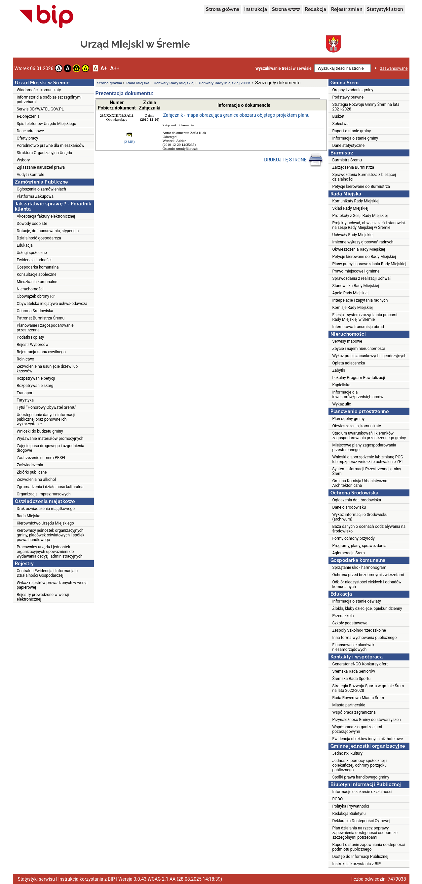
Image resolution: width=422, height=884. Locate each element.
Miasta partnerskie (348, 705)
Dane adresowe (30, 131)
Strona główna (222, 9)
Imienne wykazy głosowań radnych (363, 242)
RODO (337, 799)
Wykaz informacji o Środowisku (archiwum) (360, 517)
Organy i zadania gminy (352, 90)
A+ (103, 68)
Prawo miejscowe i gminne (356, 271)
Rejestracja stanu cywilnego (41, 352)
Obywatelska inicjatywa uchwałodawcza (52, 303)
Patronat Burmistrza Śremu (41, 318)
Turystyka (25, 400)
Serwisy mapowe (347, 341)
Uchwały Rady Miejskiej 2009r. (225, 83)
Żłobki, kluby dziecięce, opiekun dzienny (367, 608)
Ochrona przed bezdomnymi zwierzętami (368, 574)
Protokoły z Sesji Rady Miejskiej (360, 215)
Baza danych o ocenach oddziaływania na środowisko (369, 528)
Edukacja (25, 245)
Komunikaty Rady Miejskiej (356, 201)
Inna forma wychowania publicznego (364, 637)
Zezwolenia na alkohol (36, 479)
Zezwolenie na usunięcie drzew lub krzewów (47, 368)
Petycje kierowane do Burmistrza (361, 186)
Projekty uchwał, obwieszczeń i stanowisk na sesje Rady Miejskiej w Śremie (369, 225)
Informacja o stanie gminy (355, 138)
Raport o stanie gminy (351, 131)
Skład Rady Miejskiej (350, 208)
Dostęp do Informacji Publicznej (360, 856)
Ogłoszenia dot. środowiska (356, 500)
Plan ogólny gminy (348, 418)
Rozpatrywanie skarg (35, 385)
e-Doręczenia (28, 116)
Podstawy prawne (348, 97)
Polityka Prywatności (350, 806)
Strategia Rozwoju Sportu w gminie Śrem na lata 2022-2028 (368, 688)
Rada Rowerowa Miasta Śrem (358, 697)
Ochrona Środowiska (35, 311)
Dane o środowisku (349, 507)
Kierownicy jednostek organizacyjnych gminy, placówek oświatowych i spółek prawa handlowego (51, 535)
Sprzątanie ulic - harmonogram (359, 567)
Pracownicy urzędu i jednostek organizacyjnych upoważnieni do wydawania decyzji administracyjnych (50, 552)
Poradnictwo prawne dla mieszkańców (51, 145)
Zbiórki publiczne (32, 472)
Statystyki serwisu (36, 879)
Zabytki (338, 370)
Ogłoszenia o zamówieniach (41, 189)
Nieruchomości (30, 289)
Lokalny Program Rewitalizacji (358, 377)
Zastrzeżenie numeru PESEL (41, 457)
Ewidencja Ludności (34, 260)
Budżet (338, 116)
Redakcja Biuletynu (349, 813)
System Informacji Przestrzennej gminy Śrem (366, 471)
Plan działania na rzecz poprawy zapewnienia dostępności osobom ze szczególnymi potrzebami (365, 833)
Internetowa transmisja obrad (358, 326)
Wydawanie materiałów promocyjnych (50, 438)
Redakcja (315, 9)
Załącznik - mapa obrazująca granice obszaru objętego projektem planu (236, 115)
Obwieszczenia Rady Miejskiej (358, 249)
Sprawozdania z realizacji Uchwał (361, 278)
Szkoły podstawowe (349, 623)
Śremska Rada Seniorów (353, 671)
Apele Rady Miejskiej (350, 293)
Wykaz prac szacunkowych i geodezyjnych (369, 356)
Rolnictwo (25, 359)
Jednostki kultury (347, 753)
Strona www (286, 9)
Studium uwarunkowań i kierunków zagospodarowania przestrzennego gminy (369, 435)
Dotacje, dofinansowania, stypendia (48, 231)
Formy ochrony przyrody (353, 538)
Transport (25, 393)
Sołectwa (340, 123)
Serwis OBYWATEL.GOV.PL (40, 109)
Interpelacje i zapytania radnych (360, 300)
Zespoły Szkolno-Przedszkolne (359, 630)
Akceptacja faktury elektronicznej (46, 216)
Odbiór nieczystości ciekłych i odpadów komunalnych (367, 584)
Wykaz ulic (341, 404)
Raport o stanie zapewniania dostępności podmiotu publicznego (368, 847)
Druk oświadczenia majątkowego (46, 508)
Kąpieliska (341, 385)
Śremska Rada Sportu (351, 678)
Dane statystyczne (348, 145)
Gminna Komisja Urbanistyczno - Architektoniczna (361, 483)
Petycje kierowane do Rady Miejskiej (364, 256)
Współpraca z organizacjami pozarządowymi (357, 729)
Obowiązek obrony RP (36, 296)
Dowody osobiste (32, 223)
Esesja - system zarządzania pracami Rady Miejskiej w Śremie (365, 317)
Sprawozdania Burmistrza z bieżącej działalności (364, 177)
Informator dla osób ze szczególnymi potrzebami (49, 99)
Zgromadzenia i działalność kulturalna (50, 486)
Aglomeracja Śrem (348, 553)
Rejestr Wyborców (33, 344)
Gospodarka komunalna (38, 267)
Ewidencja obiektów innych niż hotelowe (367, 739)
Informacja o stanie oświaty (356, 601)
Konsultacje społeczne (37, 274)
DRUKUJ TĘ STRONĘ (293, 160)
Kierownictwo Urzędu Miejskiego (45, 523)
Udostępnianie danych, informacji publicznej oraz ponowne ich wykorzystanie (46, 419)
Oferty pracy (27, 138)
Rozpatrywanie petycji (36, 378)
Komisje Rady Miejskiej (352, 307)
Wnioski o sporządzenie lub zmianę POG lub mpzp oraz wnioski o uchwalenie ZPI (367, 459)
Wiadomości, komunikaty (39, 90)
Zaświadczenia (30, 465)
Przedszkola (343, 615)
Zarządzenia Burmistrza (353, 167)
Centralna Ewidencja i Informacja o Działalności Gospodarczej (47, 573)
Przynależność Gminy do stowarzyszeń (366, 719)
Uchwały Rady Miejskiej (174, 83)
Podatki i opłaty (30, 337)
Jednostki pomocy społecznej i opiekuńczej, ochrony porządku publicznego (359, 765)
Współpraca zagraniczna (354, 712)
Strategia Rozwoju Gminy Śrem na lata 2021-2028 (366, 106)
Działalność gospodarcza (39, 238)
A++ (114, 68)
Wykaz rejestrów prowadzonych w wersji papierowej (52, 585)
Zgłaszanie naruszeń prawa (41, 167)
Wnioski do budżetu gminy (40, 431)
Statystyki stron (385, 9)
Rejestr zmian (346, 9)
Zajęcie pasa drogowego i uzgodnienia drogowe (50, 448)
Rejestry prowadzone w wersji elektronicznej (43, 597)
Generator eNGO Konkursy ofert (360, 664)
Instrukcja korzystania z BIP (356, 864)
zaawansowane (394, 68)
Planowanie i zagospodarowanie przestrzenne (45, 327)
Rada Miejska (29, 516)
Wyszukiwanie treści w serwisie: (284, 68)
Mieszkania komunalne (37, 281)
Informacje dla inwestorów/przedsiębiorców (357, 394)
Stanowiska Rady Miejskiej (355, 285)
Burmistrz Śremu (347, 160)
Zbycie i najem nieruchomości (358, 348)
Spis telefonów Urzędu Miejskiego (46, 123)
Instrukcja (255, 9)
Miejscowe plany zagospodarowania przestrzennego (364, 447)
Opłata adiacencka (348, 363)
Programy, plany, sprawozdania (359, 545)
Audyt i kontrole (30, 174)
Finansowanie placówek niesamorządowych (353, 647)
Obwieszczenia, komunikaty (356, 426)
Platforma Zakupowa (35, 196)
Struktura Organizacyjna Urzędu (44, 152)
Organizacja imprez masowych (44, 494)
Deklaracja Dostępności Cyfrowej (361, 821)
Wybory (23, 160)
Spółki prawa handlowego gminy (360, 777)
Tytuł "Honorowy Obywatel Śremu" (47, 407)
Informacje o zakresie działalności (362, 791)
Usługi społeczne (32, 252)
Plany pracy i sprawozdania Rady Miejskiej (369, 264)
